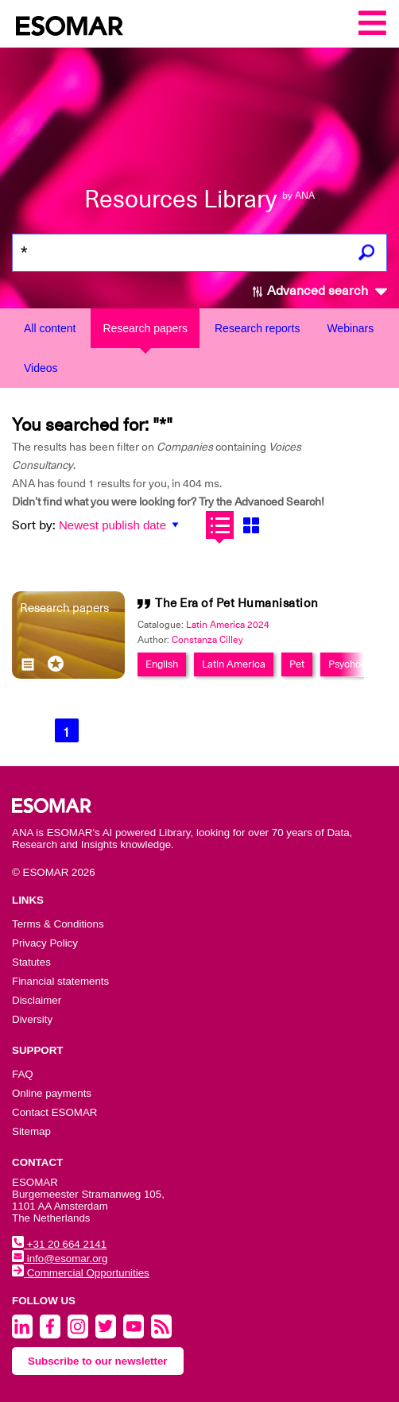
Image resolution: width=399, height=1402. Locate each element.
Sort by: (34, 525)
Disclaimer (36, 1000)
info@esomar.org (59, 1259)
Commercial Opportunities (80, 1273)
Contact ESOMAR (54, 1112)
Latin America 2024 (227, 624)
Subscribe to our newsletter (98, 1361)
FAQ (22, 1074)
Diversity (32, 1019)
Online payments (51, 1093)
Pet (296, 664)
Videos (41, 368)
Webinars (350, 328)
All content (50, 328)
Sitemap (31, 1131)
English (161, 664)
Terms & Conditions (58, 924)
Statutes (31, 962)
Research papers (145, 328)
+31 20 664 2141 (59, 1244)
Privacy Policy (45, 943)
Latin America (233, 664)
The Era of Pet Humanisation (237, 602)
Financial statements (60, 981)
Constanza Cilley (207, 639)
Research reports (257, 328)
